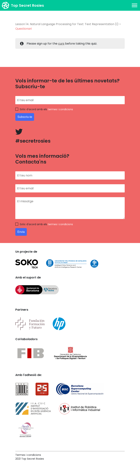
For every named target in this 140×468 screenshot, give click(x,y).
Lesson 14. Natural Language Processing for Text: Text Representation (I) (66, 24)
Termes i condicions (28, 455)
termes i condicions (60, 109)
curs (61, 43)
